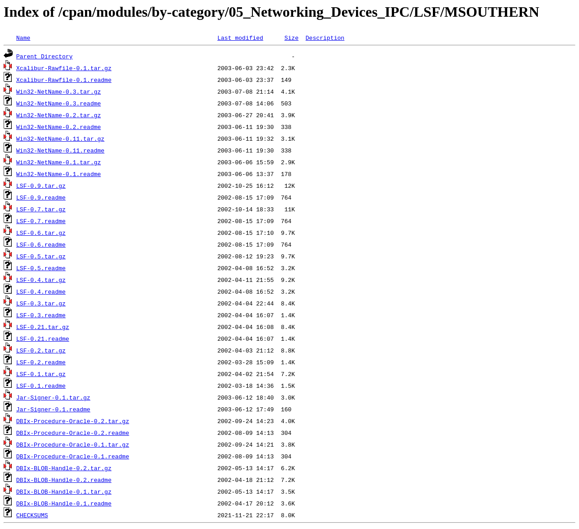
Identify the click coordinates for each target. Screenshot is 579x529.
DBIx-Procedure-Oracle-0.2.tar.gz (72, 421)
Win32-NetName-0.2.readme (58, 127)
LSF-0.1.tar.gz (41, 374)
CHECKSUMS (32, 515)
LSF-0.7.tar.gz (41, 209)
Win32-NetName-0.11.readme (60, 150)
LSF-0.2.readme (41, 362)
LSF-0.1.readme (41, 385)
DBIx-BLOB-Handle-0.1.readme (64, 503)
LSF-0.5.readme (41, 268)
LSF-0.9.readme (41, 197)
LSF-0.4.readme (41, 291)
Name (23, 37)
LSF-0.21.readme (42, 338)
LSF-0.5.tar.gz (41, 256)
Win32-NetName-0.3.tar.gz (58, 91)
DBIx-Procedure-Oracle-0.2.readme (72, 433)
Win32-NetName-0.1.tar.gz (58, 162)
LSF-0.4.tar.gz (41, 280)
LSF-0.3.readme (41, 315)
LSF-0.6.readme (41, 244)
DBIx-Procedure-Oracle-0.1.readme (72, 456)
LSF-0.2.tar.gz (41, 350)
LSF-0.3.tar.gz (41, 303)
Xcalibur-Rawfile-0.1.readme (64, 80)
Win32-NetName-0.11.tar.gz (60, 138)
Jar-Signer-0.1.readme (53, 409)
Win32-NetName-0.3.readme (58, 103)
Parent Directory (44, 56)
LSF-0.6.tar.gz (41, 233)
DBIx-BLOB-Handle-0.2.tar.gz (64, 468)
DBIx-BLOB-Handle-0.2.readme (64, 480)
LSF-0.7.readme (41, 221)
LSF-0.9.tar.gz (41, 185)
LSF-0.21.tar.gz (42, 327)
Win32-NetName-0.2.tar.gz (58, 115)
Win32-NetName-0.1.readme (58, 174)
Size (292, 37)
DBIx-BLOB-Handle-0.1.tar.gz (64, 491)
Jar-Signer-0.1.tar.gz (53, 397)
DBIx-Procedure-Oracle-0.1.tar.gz (72, 444)
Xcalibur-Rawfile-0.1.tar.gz (64, 68)
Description (324, 37)
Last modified (240, 37)
